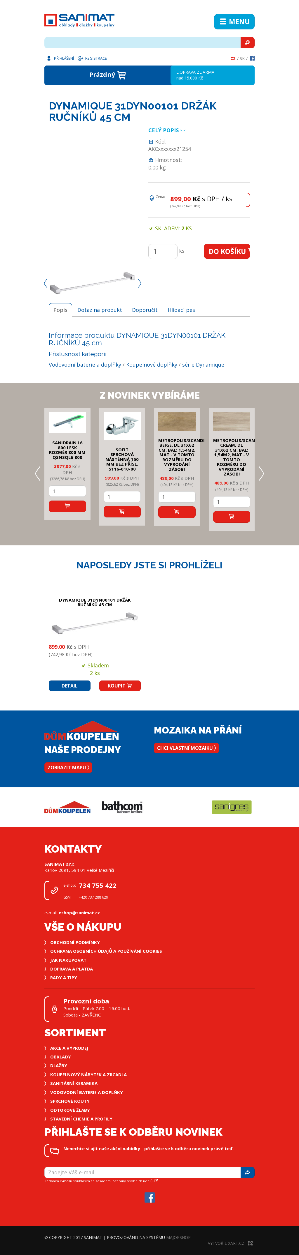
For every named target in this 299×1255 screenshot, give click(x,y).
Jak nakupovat (68, 960)
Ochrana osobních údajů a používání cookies (106, 951)
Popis (60, 309)
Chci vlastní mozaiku (186, 748)
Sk (242, 58)
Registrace (92, 58)
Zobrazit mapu (68, 767)
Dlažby (58, 1065)
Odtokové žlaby (70, 1110)
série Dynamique (203, 364)
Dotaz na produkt (99, 309)
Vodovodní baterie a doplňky (85, 364)
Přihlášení (60, 58)
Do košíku (230, 251)
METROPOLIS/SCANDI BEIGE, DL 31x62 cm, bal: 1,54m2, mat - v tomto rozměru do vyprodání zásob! (181, 454)
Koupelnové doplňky (151, 364)
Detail (70, 686)
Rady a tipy (63, 977)
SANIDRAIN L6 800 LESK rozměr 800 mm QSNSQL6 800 (67, 450)
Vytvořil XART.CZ (230, 1243)
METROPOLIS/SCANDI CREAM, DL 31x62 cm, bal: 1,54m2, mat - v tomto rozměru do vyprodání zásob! (236, 457)
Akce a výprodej (69, 1048)
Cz (233, 58)
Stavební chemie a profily (81, 1119)
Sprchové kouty (70, 1101)
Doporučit (145, 309)
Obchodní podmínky (75, 942)
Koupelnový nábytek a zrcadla (88, 1074)
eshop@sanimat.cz (79, 912)
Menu (234, 21)
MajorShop (178, 1237)
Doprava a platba (71, 969)
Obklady (60, 1057)
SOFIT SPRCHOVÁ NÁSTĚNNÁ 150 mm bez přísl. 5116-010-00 (122, 459)
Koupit (120, 686)
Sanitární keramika (74, 1083)
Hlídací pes (181, 309)
